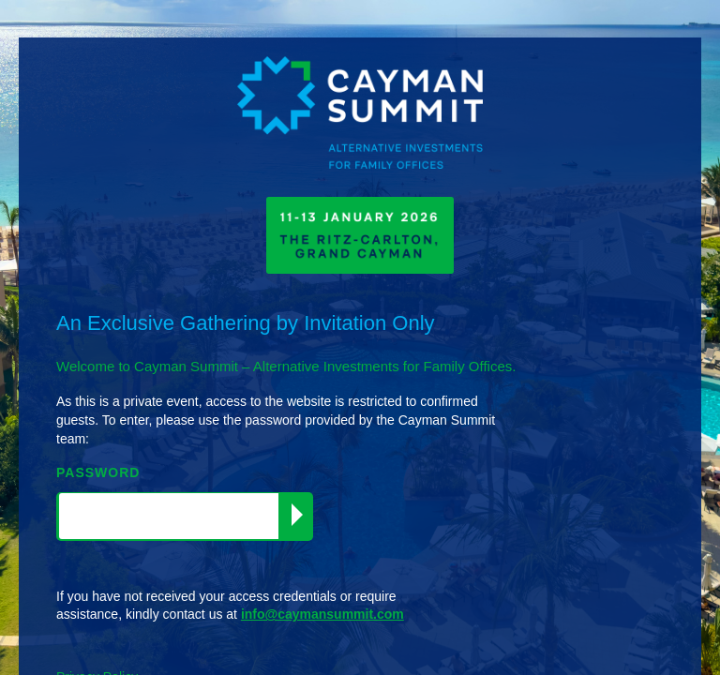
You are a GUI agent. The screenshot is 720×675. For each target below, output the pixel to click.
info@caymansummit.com (322, 614)
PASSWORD (98, 472)
